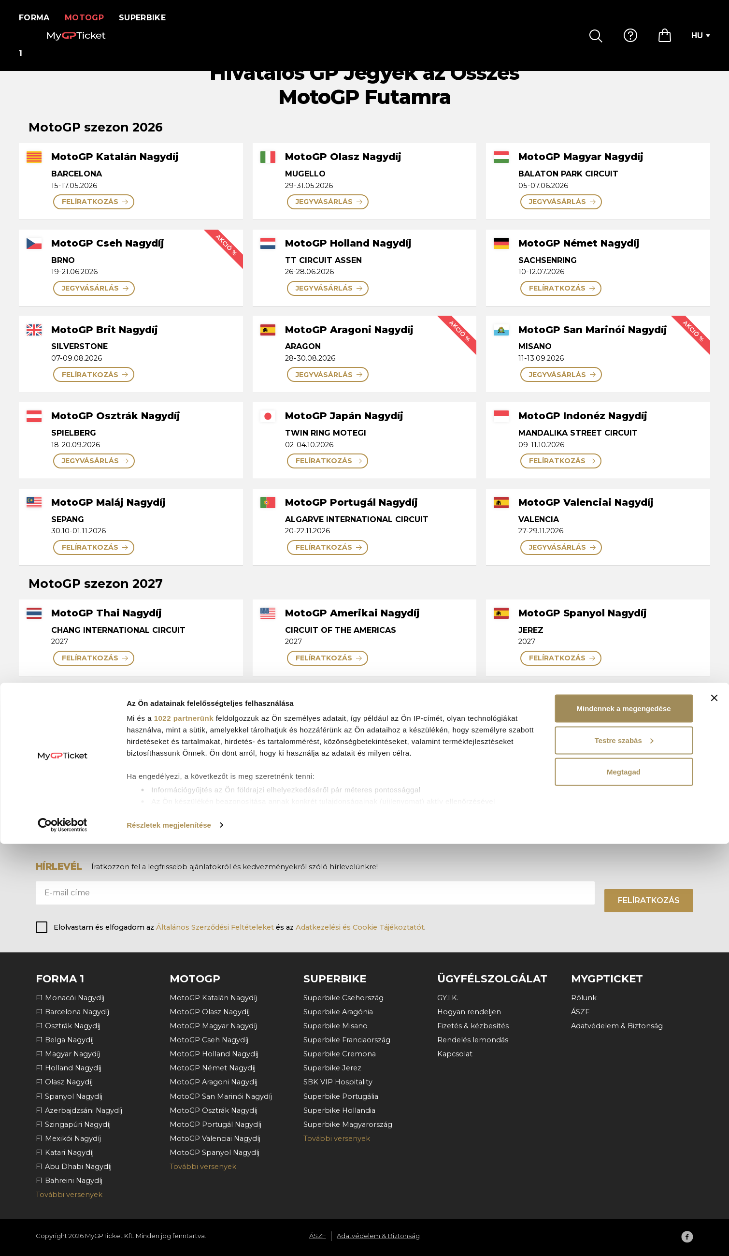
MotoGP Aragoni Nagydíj (213, 1082)
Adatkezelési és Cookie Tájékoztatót (360, 927)
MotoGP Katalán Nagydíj (213, 997)
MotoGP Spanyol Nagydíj (214, 1152)
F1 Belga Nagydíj (65, 1040)
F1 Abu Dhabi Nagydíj (74, 1166)
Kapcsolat (454, 1054)
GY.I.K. (447, 997)
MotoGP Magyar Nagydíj (213, 1026)
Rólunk (584, 997)
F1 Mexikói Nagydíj (68, 1138)
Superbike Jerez (332, 1068)
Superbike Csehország (343, 997)
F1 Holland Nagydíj (68, 1068)
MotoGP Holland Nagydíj (214, 1054)
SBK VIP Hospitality (337, 1082)
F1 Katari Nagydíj (65, 1152)
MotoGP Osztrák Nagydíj (213, 1110)
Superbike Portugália (340, 1096)
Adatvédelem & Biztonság (617, 1026)
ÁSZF (580, 1012)
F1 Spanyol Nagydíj (69, 1096)
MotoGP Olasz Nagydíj (210, 1012)
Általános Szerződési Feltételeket (215, 927)
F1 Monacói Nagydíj (70, 997)
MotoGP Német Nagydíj (213, 1068)
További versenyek (69, 1194)
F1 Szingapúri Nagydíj (73, 1124)
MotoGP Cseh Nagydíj (209, 1040)
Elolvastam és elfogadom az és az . (240, 927)
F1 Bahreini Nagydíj (69, 1180)
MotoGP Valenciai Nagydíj (215, 1138)
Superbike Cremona (339, 1054)
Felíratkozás (649, 900)
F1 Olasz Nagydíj (64, 1082)
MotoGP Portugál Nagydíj (215, 1124)
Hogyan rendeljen (469, 1012)
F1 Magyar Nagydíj (68, 1054)
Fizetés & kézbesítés (473, 1026)
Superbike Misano (335, 1026)
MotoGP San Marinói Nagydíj (221, 1096)
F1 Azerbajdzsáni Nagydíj (79, 1110)
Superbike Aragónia (338, 1012)
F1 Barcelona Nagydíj (72, 1012)
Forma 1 (37, 17)
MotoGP (90, 17)
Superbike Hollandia (339, 1110)
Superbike (148, 17)
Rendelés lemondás (472, 1040)
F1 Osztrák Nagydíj (68, 1026)
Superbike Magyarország (347, 1124)
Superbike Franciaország (346, 1040)
